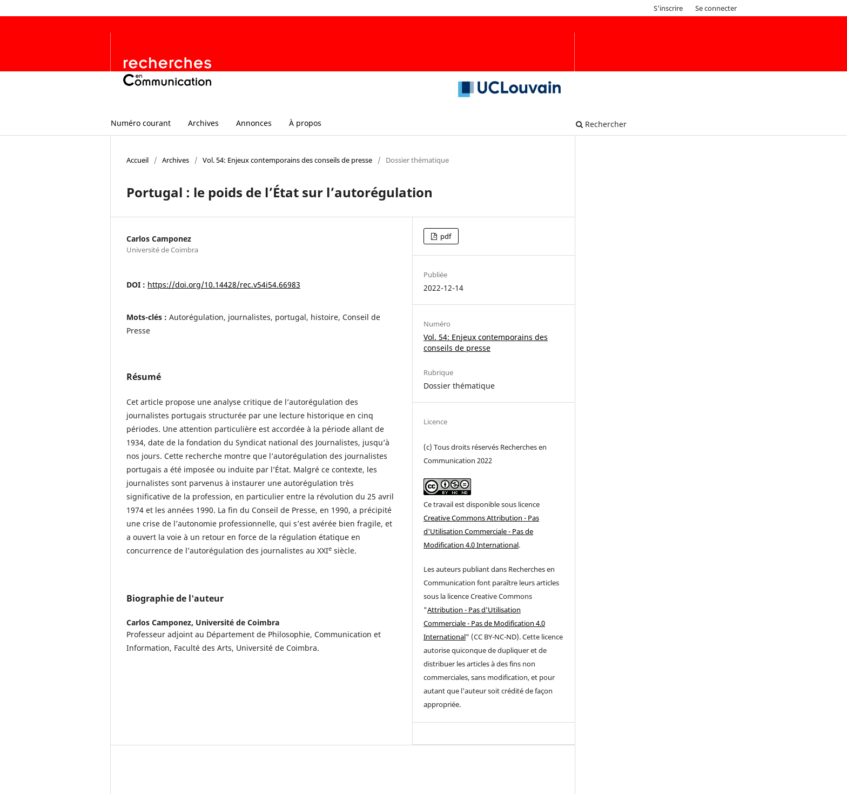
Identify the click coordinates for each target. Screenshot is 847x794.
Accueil (137, 160)
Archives (203, 123)
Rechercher (601, 124)
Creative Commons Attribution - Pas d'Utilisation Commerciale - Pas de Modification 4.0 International (481, 531)
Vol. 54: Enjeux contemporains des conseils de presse (287, 160)
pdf (445, 236)
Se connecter (716, 8)
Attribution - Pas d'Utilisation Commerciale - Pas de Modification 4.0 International (484, 623)
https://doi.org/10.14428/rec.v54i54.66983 (223, 284)
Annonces (254, 123)
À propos (305, 123)
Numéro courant (141, 123)
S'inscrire (668, 8)
